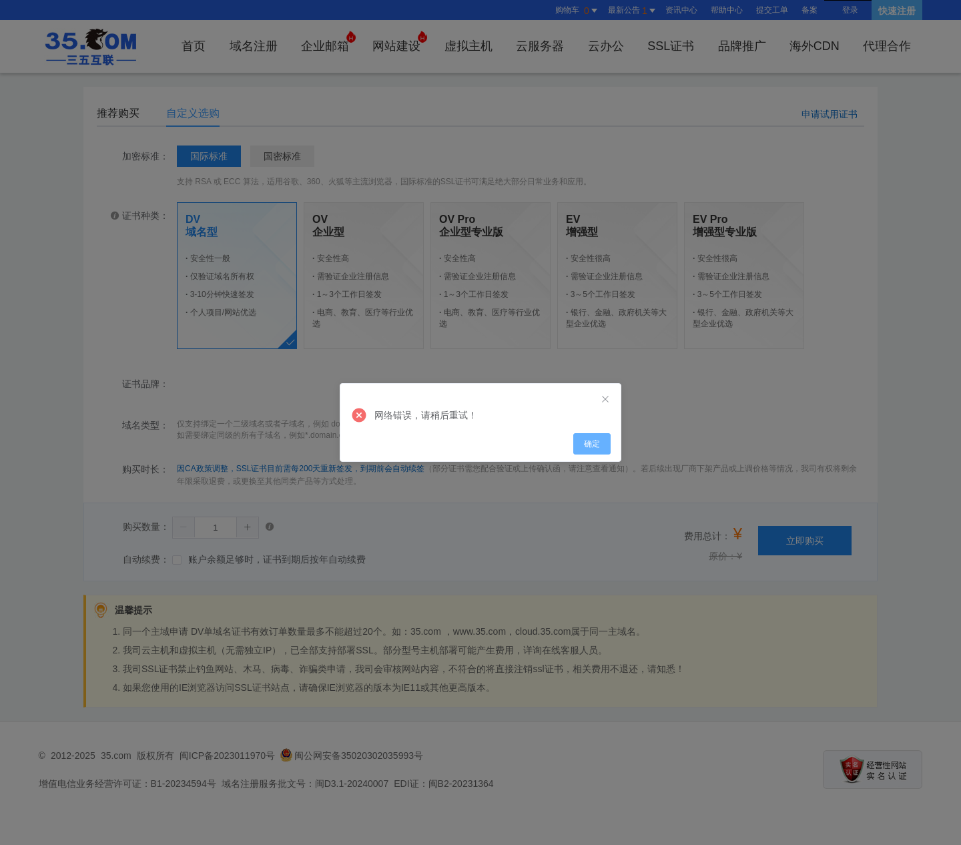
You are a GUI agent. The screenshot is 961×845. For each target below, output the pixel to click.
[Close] (605, 400)
